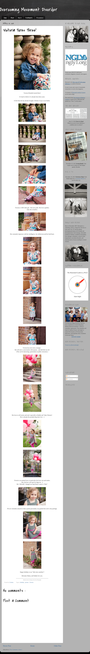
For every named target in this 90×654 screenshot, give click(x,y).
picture (27, 582)
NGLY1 (19, 18)
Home (5, 18)
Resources (40, 18)
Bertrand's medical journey (78, 92)
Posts (68, 376)
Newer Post (7, 646)
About (12, 18)
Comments (69, 379)
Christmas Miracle (80, 178)
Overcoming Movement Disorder (28, 9)
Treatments (29, 18)
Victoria (31, 582)
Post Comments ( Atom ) (16, 649)
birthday (22, 582)
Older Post (57, 646)
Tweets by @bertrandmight (72, 345)
